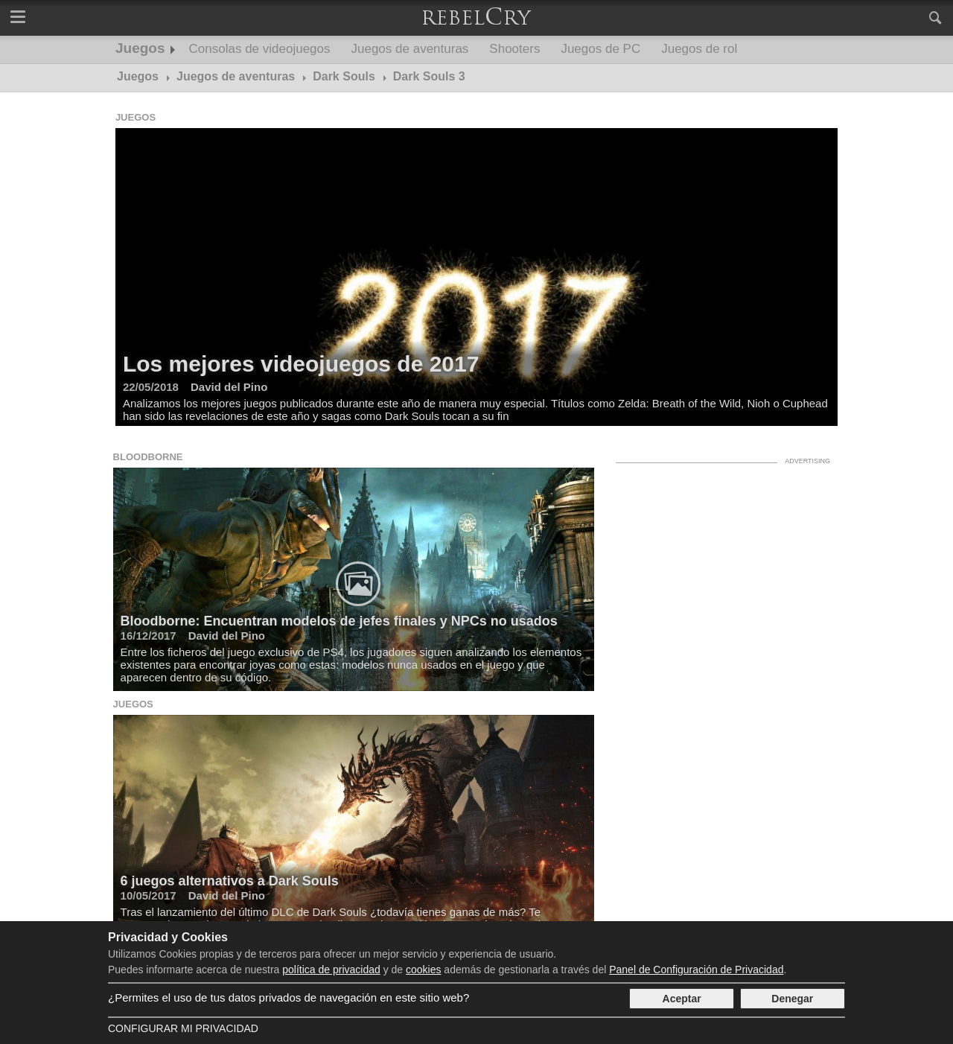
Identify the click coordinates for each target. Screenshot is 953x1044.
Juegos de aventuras (410, 49)
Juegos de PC (600, 49)
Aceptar (682, 999)
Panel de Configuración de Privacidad (696, 969)
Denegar (792, 999)
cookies (423, 969)
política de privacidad (331, 969)
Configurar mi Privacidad (183, 1028)
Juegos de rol (699, 49)
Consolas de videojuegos (260, 49)
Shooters (514, 49)
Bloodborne (148, 456)
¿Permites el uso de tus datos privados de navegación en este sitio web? (288, 997)
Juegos (140, 48)
